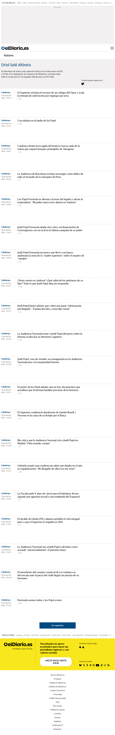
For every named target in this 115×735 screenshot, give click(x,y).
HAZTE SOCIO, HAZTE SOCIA (55, 661)
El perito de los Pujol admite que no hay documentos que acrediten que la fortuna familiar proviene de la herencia (48, 388)
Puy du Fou (65, 3)
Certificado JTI (57, 725)
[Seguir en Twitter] (84, 665)
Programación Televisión (91, 635)
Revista (57, 717)
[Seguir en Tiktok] (102, 665)
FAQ (57, 702)
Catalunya (5, 92)
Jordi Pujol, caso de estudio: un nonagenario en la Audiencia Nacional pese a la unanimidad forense (49, 361)
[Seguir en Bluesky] (80, 665)
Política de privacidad (57, 698)
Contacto (57, 713)
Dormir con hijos (66, 635)
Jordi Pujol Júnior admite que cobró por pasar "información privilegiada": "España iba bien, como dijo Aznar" (49, 307)
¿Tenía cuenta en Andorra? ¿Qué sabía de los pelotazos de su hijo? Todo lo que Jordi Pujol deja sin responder (50, 282)
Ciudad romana (56, 635)
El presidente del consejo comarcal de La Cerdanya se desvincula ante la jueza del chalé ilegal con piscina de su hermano (48, 575)
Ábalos (25, 3)
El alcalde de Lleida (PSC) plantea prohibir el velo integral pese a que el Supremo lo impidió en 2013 (48, 520)
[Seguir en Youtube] (97, 665)
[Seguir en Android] (80, 647)
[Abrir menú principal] (112, 48)
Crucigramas (19, 635)
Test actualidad (103, 635)
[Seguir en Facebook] (87, 665)
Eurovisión (90, 3)
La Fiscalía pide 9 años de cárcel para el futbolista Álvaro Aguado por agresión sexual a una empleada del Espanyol (48, 495)
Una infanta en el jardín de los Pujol (36, 120)
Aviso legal (57, 694)
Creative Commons (57, 690)
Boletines (57, 721)
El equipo (57, 679)
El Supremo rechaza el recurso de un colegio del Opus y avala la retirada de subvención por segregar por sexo (50, 94)
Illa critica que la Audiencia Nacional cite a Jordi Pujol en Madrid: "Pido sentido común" (47, 442)
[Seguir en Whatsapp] (105, 665)
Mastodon (57, 729)
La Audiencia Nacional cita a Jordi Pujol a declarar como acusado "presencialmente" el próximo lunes (47, 548)
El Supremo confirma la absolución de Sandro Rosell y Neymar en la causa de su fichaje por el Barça (46, 414)
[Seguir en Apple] (83, 647)
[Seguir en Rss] (108, 665)
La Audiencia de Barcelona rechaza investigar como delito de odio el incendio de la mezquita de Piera (50, 175)
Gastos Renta (35, 635)
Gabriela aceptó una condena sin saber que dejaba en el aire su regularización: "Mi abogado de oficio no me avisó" (49, 467)
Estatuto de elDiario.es (57, 686)
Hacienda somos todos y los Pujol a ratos (39, 600)
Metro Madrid (74, 3)
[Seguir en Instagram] (93, 665)
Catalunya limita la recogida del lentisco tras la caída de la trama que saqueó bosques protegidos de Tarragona (48, 147)
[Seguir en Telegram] (90, 665)
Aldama (19, 3)
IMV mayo (27, 635)
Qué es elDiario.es (57, 675)
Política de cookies (57, 710)
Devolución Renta (45, 635)
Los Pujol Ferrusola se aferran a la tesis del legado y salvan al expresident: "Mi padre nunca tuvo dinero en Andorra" (50, 201)
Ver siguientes (57, 625)
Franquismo (82, 3)
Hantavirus (44, 3)
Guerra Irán (52, 3)
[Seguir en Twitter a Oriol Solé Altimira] (82, 83)
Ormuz (59, 3)
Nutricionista (98, 3)
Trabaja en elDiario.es (57, 683)
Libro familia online (77, 635)
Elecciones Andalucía (34, 3)
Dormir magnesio (108, 3)
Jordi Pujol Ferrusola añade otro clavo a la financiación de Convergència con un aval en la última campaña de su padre (49, 229)
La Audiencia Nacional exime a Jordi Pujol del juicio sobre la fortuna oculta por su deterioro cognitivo (49, 335)
